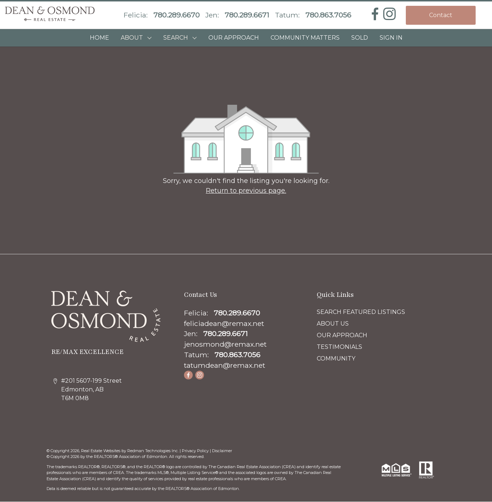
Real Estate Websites (101, 450)
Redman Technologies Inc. (153, 450)
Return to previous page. (246, 191)
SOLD (359, 37)
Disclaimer (222, 450)
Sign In (391, 37)
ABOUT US (333, 323)
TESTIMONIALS (339, 346)
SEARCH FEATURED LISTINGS (361, 311)
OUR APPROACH (233, 37)
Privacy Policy (195, 450)
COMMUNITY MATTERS (305, 37)
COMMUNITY (336, 358)
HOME (99, 37)
